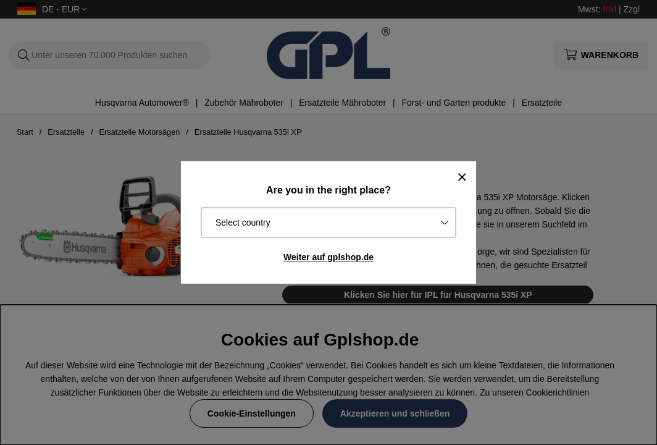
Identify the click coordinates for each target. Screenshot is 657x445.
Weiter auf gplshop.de (328, 257)
